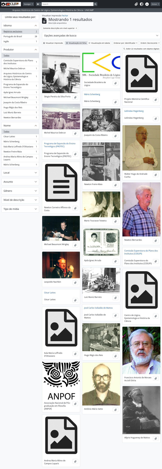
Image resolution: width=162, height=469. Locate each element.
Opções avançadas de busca (60, 35)
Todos (6, 55)
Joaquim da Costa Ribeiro (20, 103)
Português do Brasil (20, 37)
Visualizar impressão (53, 43)
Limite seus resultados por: (20, 17)
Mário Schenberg (20, 142)
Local (6, 172)
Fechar (65, 15)
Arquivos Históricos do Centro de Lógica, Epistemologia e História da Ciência (20, 76)
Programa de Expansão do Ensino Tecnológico (20, 86)
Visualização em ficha (76, 43)
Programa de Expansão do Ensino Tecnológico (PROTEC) (59, 145)
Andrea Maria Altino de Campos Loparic (20, 158)
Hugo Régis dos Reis (20, 108)
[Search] (67, 4)
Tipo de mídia (11, 209)
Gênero (8, 190)
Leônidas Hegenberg (134, 111)
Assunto (8, 181)
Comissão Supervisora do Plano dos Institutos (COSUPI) (141, 252)
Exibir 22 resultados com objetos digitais (141, 49)
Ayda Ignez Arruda (20, 93)
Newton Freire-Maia (20, 152)
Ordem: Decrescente (149, 43)
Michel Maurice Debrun (20, 69)
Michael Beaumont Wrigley (20, 98)
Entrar (154, 4)
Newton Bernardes (20, 118)
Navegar (27, 4)
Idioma (8, 25)
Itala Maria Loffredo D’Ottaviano (20, 147)
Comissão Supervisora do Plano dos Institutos (20, 62)
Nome (7, 125)
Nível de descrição (14, 200)
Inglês (20, 42)
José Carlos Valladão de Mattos (98, 307)
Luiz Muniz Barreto (20, 113)
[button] (136, 4)
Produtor (9, 49)
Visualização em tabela (99, 43)
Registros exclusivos (20, 32)
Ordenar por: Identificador (125, 43)
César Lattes (20, 137)
